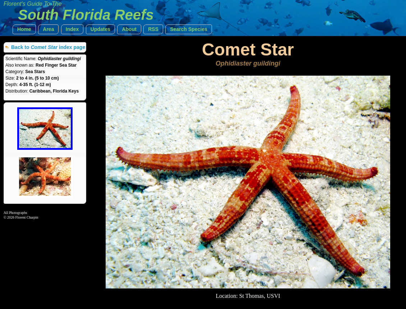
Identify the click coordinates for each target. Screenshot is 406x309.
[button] (24, 29)
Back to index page (48, 47)
